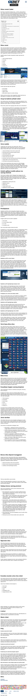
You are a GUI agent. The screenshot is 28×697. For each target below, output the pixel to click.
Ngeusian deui (5, 36)
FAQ (3, 41)
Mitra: (5, 42)
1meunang (2, 679)
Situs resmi (4, 22)
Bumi (2, 691)
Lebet (10, 691)
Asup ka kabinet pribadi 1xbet (7, 23)
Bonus (6, 691)
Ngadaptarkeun (4, 693)
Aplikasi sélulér (16, 691)
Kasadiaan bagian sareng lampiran (8, 31)
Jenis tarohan (4, 32)
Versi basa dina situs (5, 28)
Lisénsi (4, 38)
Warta (10, 693)
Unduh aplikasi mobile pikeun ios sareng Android (10, 26)
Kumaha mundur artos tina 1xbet (8, 37)
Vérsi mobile (4, 25)
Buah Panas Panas (4, 680)
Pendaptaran (4, 27)
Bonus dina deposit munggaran (8, 33)
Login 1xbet (14, 4)
